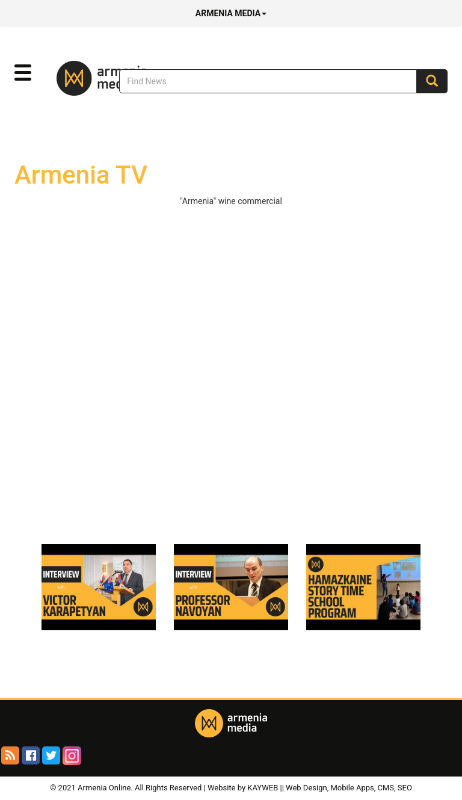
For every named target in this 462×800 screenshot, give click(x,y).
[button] (22, 72)
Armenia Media (231, 13)
